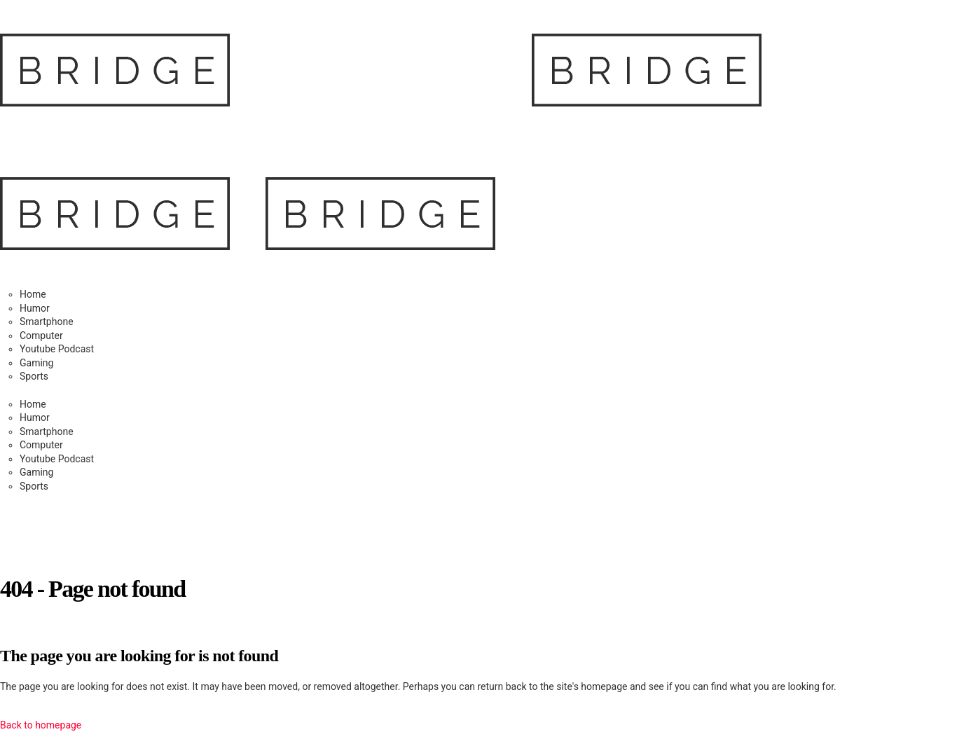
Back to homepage (40, 725)
